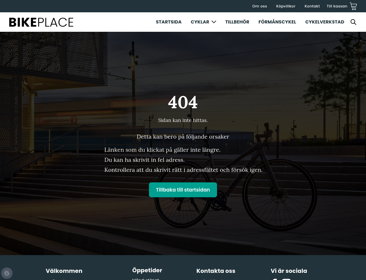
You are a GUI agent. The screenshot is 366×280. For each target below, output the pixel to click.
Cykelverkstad (324, 22)
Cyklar (200, 22)
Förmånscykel (277, 22)
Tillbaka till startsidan (183, 189)
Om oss (259, 6)
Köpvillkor (285, 6)
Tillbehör (237, 22)
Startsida (169, 22)
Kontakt (312, 6)
